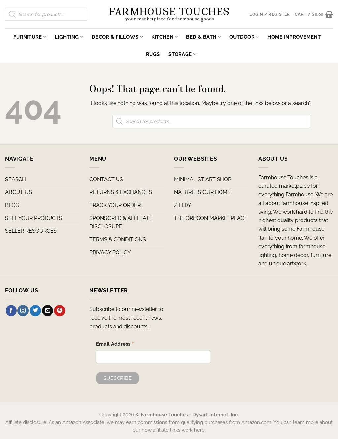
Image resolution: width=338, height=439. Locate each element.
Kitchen (165, 37)
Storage (182, 54)
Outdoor (244, 37)
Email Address (115, 344)
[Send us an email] (47, 310)
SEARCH (15, 179)
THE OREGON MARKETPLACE (211, 218)
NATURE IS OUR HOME (202, 192)
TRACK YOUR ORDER (115, 205)
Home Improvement (294, 37)
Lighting (69, 37)
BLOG (12, 205)
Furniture (29, 37)
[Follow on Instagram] (23, 310)
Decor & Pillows (117, 37)
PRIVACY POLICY (110, 252)
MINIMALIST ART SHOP (202, 179)
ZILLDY (182, 205)
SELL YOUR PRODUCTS (33, 218)
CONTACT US (106, 179)
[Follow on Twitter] (35, 310)
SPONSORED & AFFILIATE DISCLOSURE (120, 222)
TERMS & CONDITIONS (117, 239)
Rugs (153, 54)
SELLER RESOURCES (31, 231)
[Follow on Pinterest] (59, 310)
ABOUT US (18, 192)
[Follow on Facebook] (11, 310)
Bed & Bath (203, 37)
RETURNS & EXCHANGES (120, 192)
